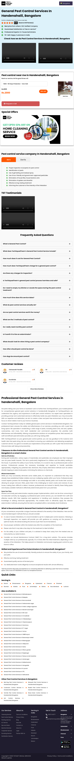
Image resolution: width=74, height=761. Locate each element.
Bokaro (44, 586)
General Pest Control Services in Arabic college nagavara (20, 606)
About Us (18, 728)
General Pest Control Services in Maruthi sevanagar (18, 609)
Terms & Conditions (22, 714)
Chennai (49, 583)
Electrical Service (6, 728)
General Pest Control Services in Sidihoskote (16, 674)
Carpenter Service (6, 731)
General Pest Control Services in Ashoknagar (16, 659)
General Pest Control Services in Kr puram (16, 668)
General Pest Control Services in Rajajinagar (16, 653)
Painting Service (6, 720)
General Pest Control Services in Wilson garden (17, 650)
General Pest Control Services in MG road (15, 613)
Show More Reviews (37, 389)
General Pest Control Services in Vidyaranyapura (18, 622)
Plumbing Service (6, 733)
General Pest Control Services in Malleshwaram (17, 662)
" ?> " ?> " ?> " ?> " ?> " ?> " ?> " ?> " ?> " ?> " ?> (25, 83)
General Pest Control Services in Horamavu (16, 625)
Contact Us (19, 725)
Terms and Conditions (65, 756)
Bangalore (28, 583)
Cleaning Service (6, 714)
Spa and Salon (5, 725)
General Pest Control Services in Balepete (16, 597)
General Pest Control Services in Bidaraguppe (17, 640)
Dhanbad (59, 583)
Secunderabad (54, 586)
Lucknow (66, 586)
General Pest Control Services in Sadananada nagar (19, 603)
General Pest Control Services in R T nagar (16, 628)
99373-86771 (51, 714)
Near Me (18, 722)
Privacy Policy (20, 717)
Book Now (65, 96)
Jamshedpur (33, 586)
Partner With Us (20, 733)
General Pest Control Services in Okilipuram (16, 643)
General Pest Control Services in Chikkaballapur (17, 619)
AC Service (4, 722)
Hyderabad (39, 583)
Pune (23, 586)
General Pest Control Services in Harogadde (16, 665)
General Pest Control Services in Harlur (15, 647)
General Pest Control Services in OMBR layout (17, 634)
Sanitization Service (7, 736)
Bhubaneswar (16, 583)
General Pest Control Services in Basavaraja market (18, 637)
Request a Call (12, 104)
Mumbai (6, 586)
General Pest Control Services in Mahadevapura (17, 594)
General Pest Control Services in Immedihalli (16, 616)
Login (17, 731)
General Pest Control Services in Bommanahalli (17, 600)
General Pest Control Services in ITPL (14, 671)
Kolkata (15, 586)
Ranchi (6, 583)
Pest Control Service (7, 717)
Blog (17, 720)
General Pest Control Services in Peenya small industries (20, 656)
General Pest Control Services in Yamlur (15, 631)
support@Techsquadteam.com (55, 719)
